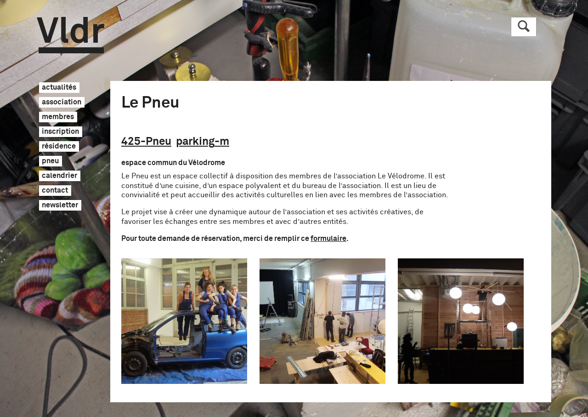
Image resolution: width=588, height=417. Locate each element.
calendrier (59, 176)
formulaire (328, 238)
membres (58, 117)
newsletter (60, 205)
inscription (60, 132)
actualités (59, 87)
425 (146, 141)
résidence (59, 146)
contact (55, 190)
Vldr (70, 35)
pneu (50, 161)
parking (202, 141)
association (61, 102)
